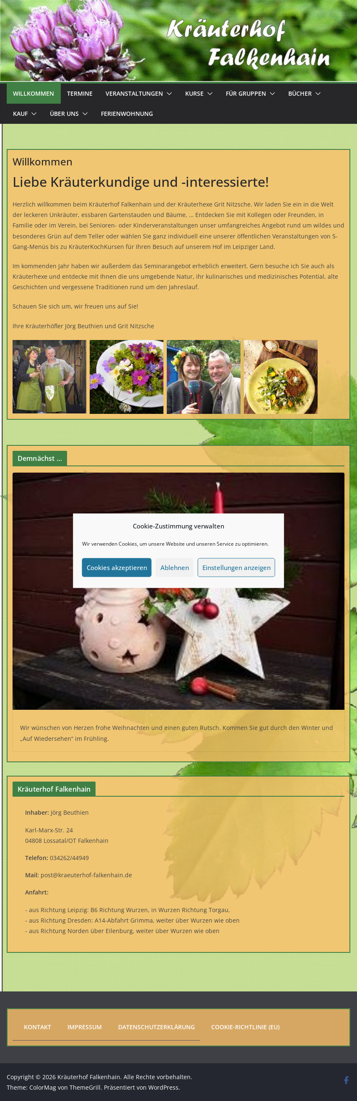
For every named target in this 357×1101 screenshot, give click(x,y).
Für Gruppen (246, 93)
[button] (167, 93)
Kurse (194, 93)
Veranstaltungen (134, 93)
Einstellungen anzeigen (236, 567)
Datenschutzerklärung (156, 1027)
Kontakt (37, 1027)
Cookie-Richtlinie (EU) (245, 1027)
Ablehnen (174, 567)
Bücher (300, 93)
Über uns (64, 114)
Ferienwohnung (127, 114)
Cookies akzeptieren (117, 567)
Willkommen (33, 93)
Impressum (84, 1027)
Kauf (20, 114)
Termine (80, 93)
